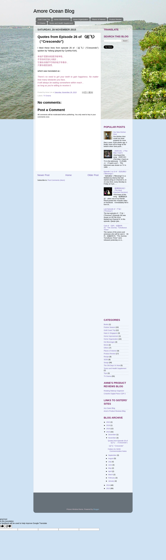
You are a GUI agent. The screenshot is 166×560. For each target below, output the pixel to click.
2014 (108, 485)
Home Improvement (61, 19)
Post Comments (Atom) (56, 180)
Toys (105, 373)
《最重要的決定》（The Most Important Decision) (120, 190)
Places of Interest (98, 19)
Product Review (115, 19)
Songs (106, 362)
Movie (106, 345)
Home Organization (80, 19)
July (110, 462)
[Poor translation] (8, 526)
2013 (108, 488)
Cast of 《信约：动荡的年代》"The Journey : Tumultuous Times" (115, 228)
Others (106, 348)
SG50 (106, 359)
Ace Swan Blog (109, 408)
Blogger (96, 509)
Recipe (106, 357)
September (112, 455)
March (110, 475)
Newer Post (43, 175)
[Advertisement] (116, 87)
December (112, 435)
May (110, 468)
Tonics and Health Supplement (61, 23)
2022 (108, 422)
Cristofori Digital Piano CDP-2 (115, 394)
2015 (108, 432)
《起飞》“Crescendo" (116, 446)
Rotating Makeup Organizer (114, 391)
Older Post (93, 175)
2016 (108, 429)
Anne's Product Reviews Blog (114, 411)
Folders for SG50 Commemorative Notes (117, 450)
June (110, 465)
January (111, 481)
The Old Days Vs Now (112, 365)
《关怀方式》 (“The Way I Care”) (120, 152)
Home (68, 175)
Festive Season (109, 327)
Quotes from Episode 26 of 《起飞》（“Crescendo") (118, 442)
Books (106, 324)
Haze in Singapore (110, 333)
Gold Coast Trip (44, 19)
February (112, 478)
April (110, 471)
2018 (108, 425)
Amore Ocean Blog (53, 11)
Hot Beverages (109, 342)
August (111, 458)
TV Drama (41, 23)
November (112, 438)
